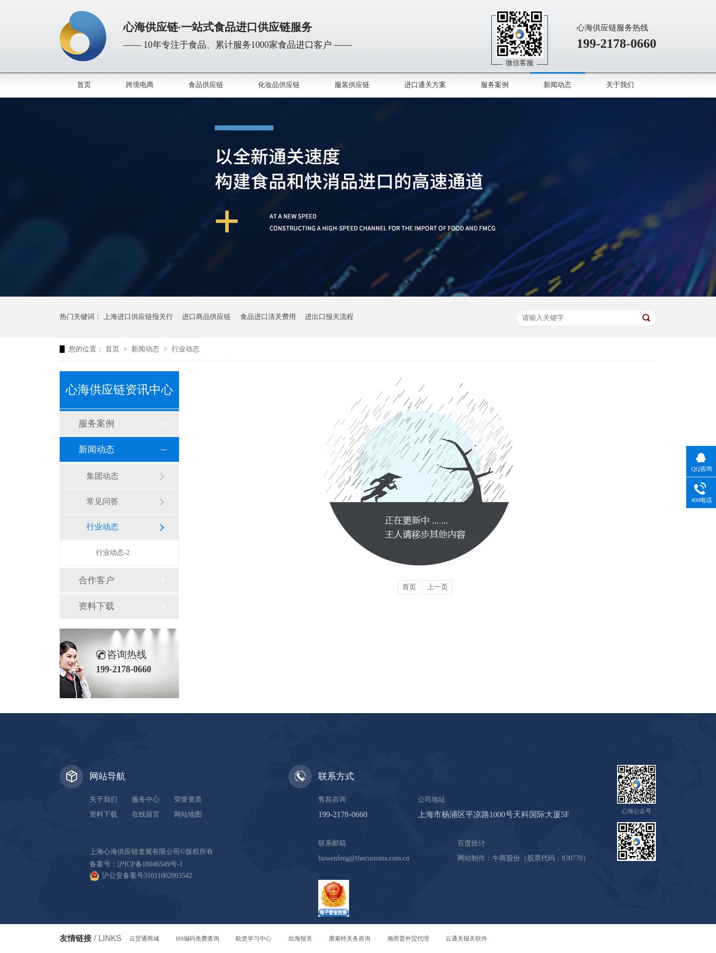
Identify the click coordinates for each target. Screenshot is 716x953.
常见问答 (102, 501)
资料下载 (96, 606)
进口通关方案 (425, 85)
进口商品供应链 (206, 316)
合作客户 (96, 580)
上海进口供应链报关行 (138, 316)
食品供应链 (205, 85)
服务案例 (495, 85)
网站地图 (188, 814)
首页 (84, 85)
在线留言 (146, 814)
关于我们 (620, 85)
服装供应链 (352, 85)
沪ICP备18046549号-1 (149, 864)
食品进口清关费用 (268, 316)
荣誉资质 (188, 799)
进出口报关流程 (329, 316)
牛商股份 (506, 858)
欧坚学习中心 (253, 938)
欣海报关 (300, 938)
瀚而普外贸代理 (408, 938)
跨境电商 (140, 85)
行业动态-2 (113, 552)
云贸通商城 (144, 938)
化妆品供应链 (279, 85)
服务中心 (146, 799)
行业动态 (185, 349)
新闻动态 (557, 85)
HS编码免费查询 (197, 938)
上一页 (437, 587)
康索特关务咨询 (349, 938)
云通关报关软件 (466, 938)
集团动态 (102, 476)
